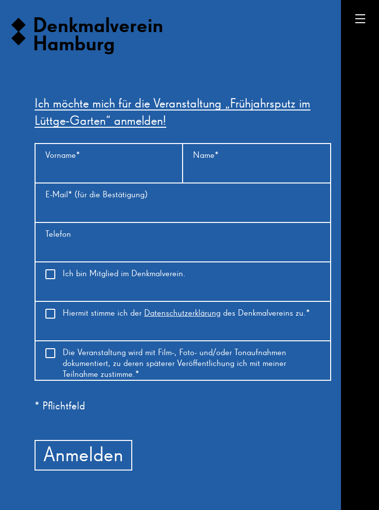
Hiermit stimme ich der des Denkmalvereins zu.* (186, 313)
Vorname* (62, 155)
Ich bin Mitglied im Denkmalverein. (124, 273)
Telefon (58, 234)
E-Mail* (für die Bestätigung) (96, 194)
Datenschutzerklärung (182, 313)
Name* (206, 155)
